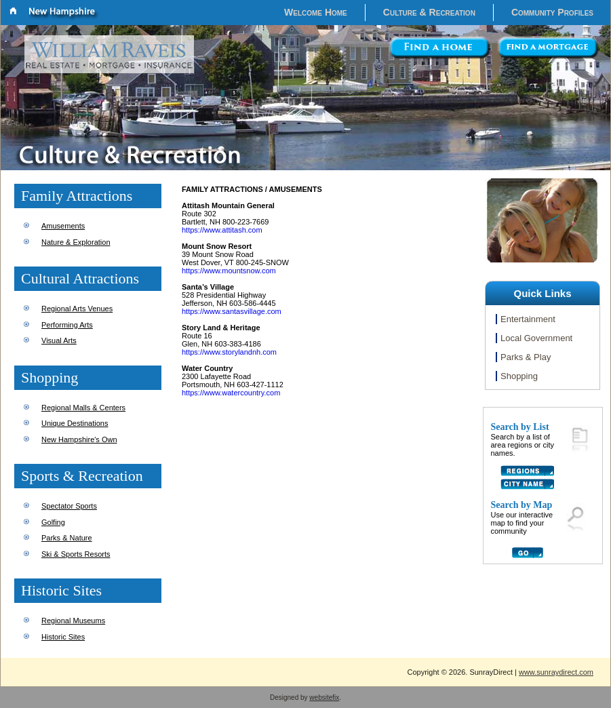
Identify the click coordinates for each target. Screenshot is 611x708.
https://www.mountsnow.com (229, 271)
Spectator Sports (69, 506)
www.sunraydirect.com (556, 672)
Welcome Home (315, 12)
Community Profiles (552, 12)
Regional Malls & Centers (83, 408)
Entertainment (527, 319)
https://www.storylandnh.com (229, 352)
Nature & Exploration (76, 242)
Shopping (519, 376)
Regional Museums (73, 620)
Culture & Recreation (429, 12)
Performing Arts (67, 325)
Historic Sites (63, 637)
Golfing (53, 522)
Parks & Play (525, 357)
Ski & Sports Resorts (75, 554)
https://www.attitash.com (222, 230)
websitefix (324, 697)
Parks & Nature (66, 538)
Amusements (63, 226)
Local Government (536, 338)
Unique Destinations (74, 423)
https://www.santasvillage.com (231, 311)
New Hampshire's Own (79, 439)
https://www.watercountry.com (231, 393)
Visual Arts (59, 340)
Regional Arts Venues (77, 308)
